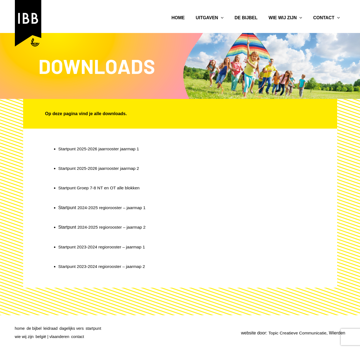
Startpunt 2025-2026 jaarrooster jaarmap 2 (100, 168)
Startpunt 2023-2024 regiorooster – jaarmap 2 (103, 266)
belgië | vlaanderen (54, 335)
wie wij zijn (24, 335)
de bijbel (35, 328)
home (20, 328)
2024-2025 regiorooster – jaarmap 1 (112, 207)
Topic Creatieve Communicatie (296, 332)
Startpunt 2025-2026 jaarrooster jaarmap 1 (100, 148)
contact (81, 335)
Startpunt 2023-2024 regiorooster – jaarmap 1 (103, 246)
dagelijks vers (75, 328)
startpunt (99, 328)
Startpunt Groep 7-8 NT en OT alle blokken (100, 187)
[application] (221, 18)
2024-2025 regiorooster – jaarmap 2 (112, 227)
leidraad (53, 328)
